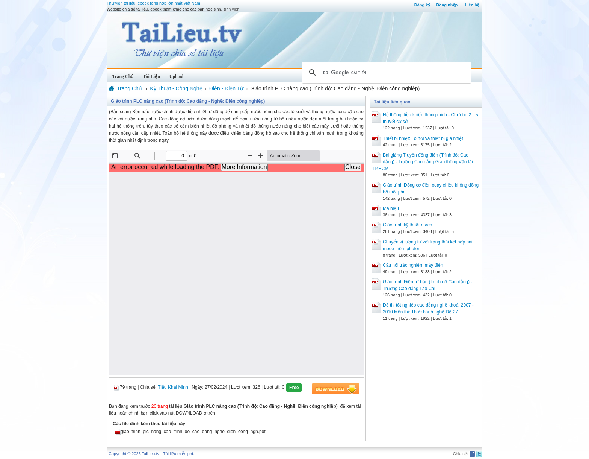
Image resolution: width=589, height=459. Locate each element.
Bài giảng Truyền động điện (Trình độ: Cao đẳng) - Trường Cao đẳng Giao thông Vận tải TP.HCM (422, 161)
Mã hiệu (391, 208)
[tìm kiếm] (385, 72)
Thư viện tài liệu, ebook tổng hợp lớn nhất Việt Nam (153, 3)
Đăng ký (422, 5)
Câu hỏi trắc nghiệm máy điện (413, 265)
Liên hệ (472, 5)
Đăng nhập (447, 5)
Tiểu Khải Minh (173, 387)
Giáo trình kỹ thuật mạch (407, 225)
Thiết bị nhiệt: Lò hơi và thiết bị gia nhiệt (423, 138)
